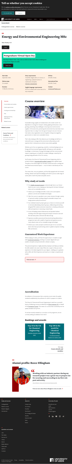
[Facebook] (49, 416)
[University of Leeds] (60, 460)
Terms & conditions (29, 460)
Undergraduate (5, 404)
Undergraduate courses (8, 27)
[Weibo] (63, 416)
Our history (27, 406)
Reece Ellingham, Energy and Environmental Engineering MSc (45, 383)
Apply (5, 47)
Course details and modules (10, 104)
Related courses (7, 121)
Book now (8, 65)
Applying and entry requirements (8, 117)
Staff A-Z (3, 449)
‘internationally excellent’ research (43, 161)
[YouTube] (56, 416)
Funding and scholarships (9, 110)
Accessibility (21, 460)
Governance (27, 411)
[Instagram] (60, 416)
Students (29, 19)
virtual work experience (33, 240)
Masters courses (20, 27)
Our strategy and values (30, 413)
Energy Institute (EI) (53, 304)
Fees (5, 113)
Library (3, 439)
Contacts (4, 451)
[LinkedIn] (53, 416)
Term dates (4, 435)
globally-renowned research (37, 185)
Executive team (28, 418)
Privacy (15, 460)
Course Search (5, 23)
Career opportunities (8, 107)
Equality (27, 416)
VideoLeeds (4, 446)
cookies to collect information (13, 7)
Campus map (28, 404)
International (4, 411)
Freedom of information (6, 461)
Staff (35, 19)
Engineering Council (33, 306)
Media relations (5, 444)
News (26, 420)
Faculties (27, 409)
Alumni (3, 442)
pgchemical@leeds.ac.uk (54, 89)
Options (20, 13)
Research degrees (5, 409)
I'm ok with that (8, 13)
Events (26, 422)
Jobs (3, 433)
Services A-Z (4, 437)
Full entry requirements (31, 84)
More (41, 19)
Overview (6, 101)
